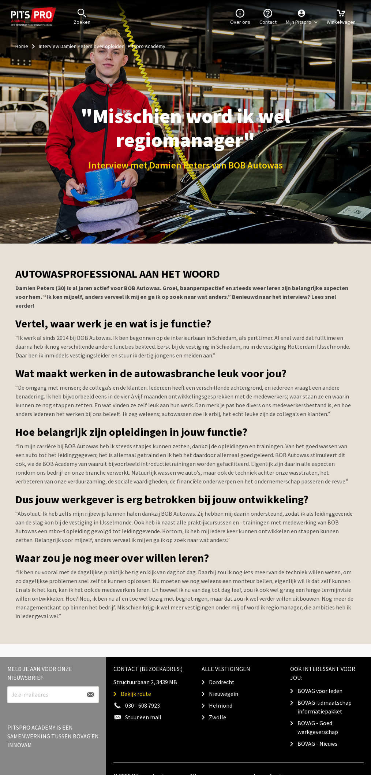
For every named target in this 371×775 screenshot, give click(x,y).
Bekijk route (136, 693)
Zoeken (82, 16)
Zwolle (217, 717)
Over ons (240, 16)
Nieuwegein (223, 693)
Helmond (220, 705)
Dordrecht (222, 682)
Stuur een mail (143, 717)
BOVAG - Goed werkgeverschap (317, 727)
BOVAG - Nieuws (317, 743)
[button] (302, 16)
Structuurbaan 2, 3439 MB (145, 682)
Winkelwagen (341, 16)
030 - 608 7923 (142, 705)
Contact (268, 16)
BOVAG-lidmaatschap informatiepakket (324, 707)
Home (21, 46)
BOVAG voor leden (319, 690)
